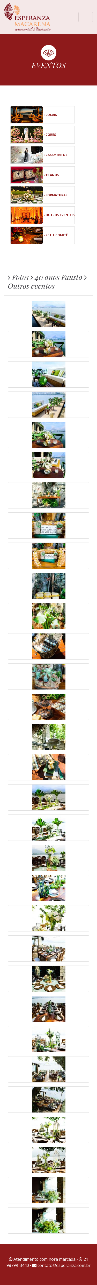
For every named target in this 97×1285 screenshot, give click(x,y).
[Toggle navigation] (85, 17)
